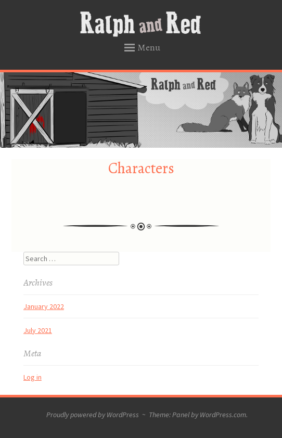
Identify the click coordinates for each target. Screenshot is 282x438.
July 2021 (37, 330)
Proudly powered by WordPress (92, 414)
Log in (32, 377)
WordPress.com (223, 414)
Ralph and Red (141, 24)
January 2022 (43, 306)
